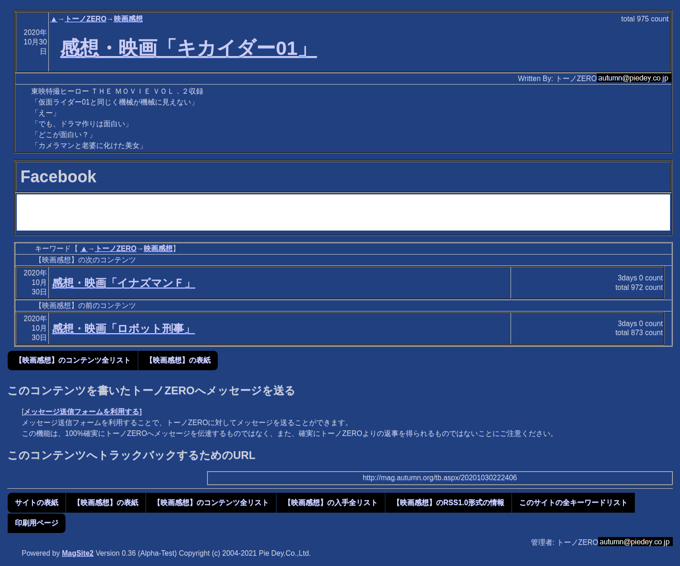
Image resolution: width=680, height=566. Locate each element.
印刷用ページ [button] (36, 523)
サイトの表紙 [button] (36, 502)
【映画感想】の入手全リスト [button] (331, 502)
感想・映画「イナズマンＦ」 (123, 283)
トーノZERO (85, 19)
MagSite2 (78, 553)
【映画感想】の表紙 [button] (178, 360)
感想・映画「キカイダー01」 (188, 48)
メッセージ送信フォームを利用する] (82, 411)
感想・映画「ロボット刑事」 (123, 328)
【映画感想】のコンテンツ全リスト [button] (73, 360)
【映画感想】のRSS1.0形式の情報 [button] (448, 502)
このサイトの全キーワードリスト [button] (573, 502)
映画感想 (128, 19)
